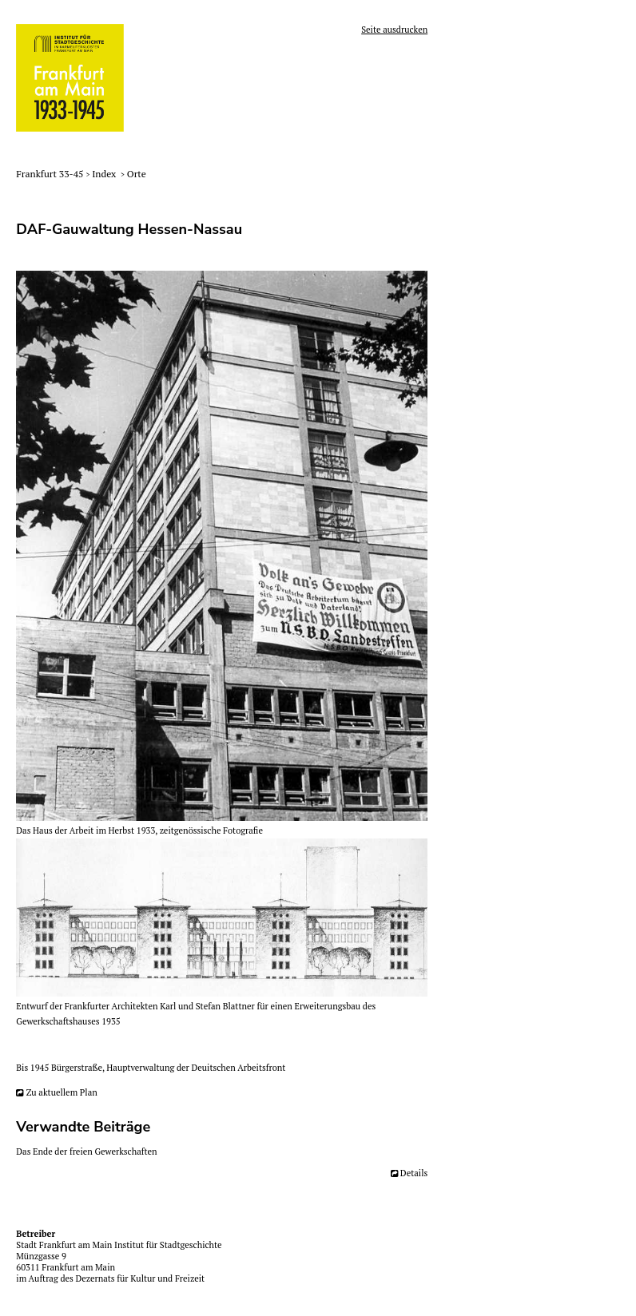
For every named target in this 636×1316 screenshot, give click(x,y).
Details (413, 1173)
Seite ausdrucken (394, 29)
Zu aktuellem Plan (61, 1092)
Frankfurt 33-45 (50, 174)
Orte (136, 174)
